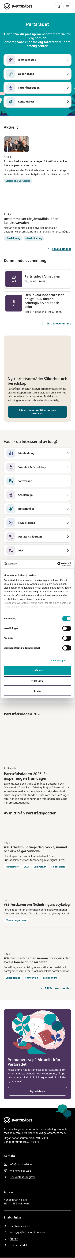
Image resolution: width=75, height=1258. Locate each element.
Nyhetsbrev (37, 1091)
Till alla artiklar (58, 249)
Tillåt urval (37, 681)
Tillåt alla (37, 670)
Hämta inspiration (17, 1226)
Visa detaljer (58, 660)
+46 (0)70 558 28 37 (18, 1171)
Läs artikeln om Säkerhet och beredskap (37, 411)
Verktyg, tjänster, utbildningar (24, 1232)
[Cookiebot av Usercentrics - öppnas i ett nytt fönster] (57, 564)
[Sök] (58, 6)
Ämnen (11, 1239)
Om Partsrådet (15, 1245)
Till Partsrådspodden (55, 988)
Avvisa (37, 691)
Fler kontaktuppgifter (19, 1177)
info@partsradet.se (18, 1164)
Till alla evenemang (56, 323)
